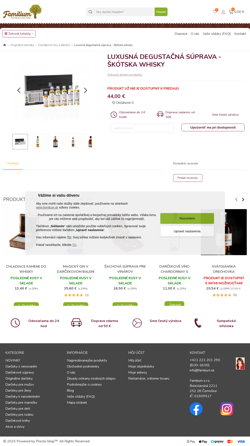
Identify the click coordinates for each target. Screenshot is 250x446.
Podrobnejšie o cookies (84, 384)
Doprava (181, 33)
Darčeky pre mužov (19, 384)
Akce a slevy (14, 426)
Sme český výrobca (165, 321)
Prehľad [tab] (13, 163)
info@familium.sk (202, 370)
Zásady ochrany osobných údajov (91, 378)
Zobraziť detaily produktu (124, 74)
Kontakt (240, 33)
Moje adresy (137, 372)
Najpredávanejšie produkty (87, 360)
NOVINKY (12, 360)
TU (69, 237)
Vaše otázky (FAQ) (217, 33)
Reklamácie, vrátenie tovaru (148, 378)
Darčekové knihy (17, 420)
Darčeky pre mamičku (21, 402)
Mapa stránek (77, 402)
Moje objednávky (141, 366)
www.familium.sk (47, 207)
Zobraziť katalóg (17, 34)
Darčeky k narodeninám (22, 396)
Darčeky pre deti (17, 408)
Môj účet (134, 360)
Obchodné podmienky (83, 366)
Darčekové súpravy (19, 372)
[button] (85, 90)
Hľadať (161, 12)
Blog (70, 390)
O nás (195, 33)
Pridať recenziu (188, 178)
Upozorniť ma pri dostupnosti (213, 127)
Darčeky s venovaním (21, 366)
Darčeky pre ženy (18, 390)
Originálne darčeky (19, 378)
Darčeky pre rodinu (19, 414)
